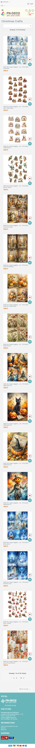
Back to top (25, 689)
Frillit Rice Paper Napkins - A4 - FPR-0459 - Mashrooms (16, 345)
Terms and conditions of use (9, 726)
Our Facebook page (10, 705)
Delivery (3, 728)
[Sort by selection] (17, 26)
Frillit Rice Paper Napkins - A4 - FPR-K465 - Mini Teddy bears (16, 107)
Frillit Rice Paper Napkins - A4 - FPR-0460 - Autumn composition (16, 305)
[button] (26, 10)
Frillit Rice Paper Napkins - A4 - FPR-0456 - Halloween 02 (16, 464)
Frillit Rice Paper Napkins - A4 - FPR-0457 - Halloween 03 (16, 424)
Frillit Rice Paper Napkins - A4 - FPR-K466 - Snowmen (16, 67)
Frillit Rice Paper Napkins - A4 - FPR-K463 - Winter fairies (16, 186)
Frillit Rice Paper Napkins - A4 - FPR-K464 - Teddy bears (16, 147)
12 (21, 678)
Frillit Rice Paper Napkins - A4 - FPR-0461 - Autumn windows (16, 265)
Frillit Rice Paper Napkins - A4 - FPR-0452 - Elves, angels (16, 622)
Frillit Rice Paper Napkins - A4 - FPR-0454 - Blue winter (16, 543)
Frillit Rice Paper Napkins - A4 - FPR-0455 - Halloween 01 (16, 503)
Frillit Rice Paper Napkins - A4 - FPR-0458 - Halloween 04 (16, 384)
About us (3, 729)
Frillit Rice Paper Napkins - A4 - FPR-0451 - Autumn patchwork (16, 662)
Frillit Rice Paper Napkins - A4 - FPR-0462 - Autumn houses (16, 226)
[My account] (30, 4)
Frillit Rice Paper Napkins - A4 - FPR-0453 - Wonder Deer (16, 582)
